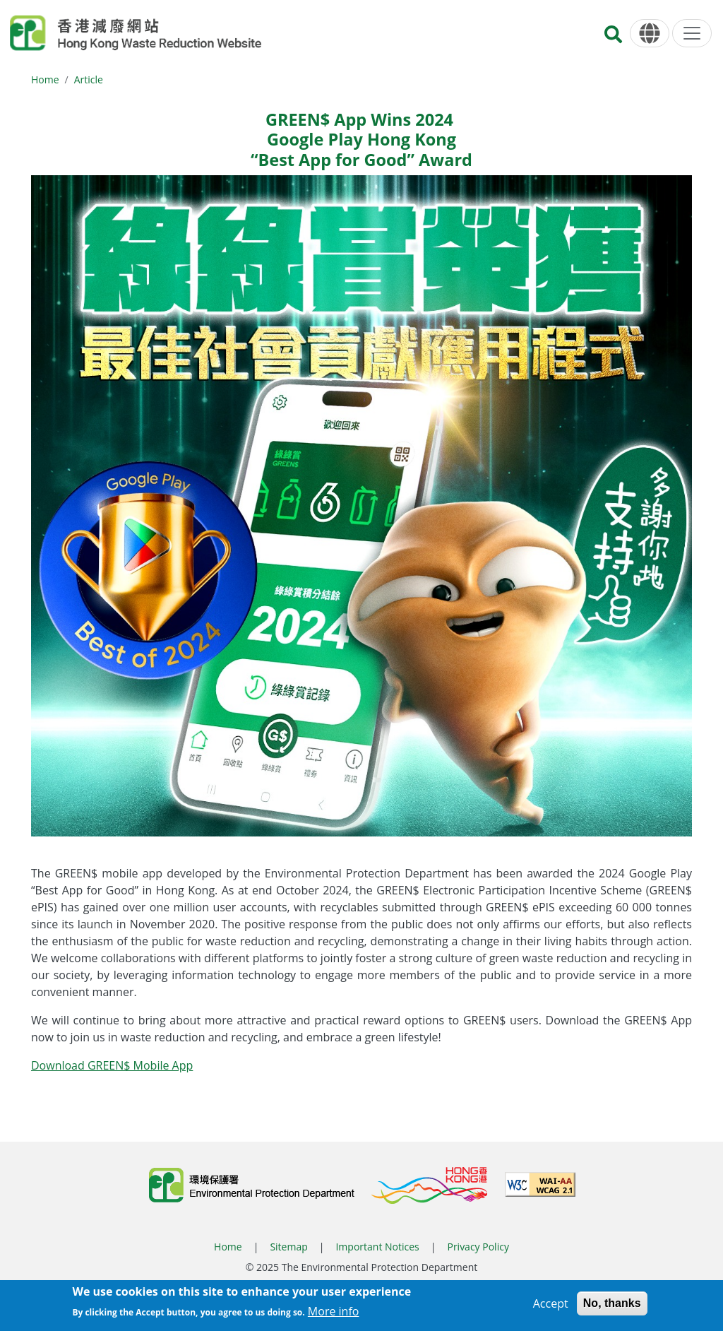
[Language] (649, 33)
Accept (550, 1303)
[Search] (613, 38)
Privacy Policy (477, 1246)
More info (333, 1312)
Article (88, 79)
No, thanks (612, 1303)
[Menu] (692, 33)
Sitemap (288, 1246)
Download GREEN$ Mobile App (112, 1065)
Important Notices (377, 1246)
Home (45, 79)
